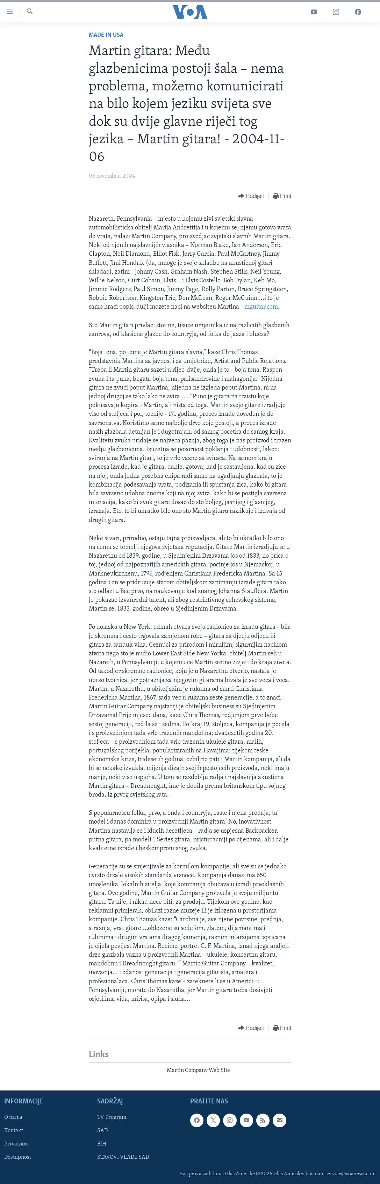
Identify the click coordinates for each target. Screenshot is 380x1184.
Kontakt (13, 1131)
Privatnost (16, 1144)
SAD (102, 1131)
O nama (13, 1117)
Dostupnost (17, 1157)
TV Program (111, 1117)
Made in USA (106, 35)
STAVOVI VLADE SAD (123, 1157)
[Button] (251, 196)
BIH (101, 1144)
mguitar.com (261, 307)
